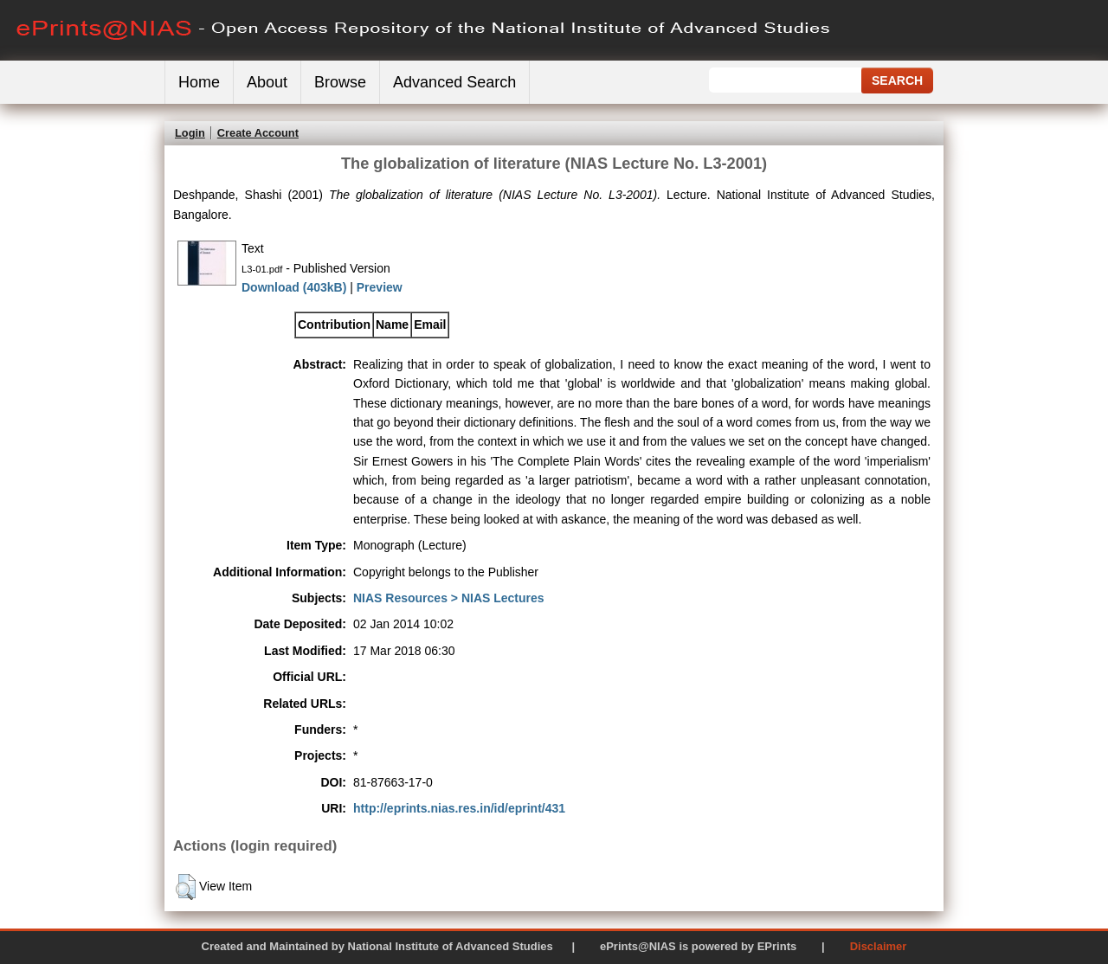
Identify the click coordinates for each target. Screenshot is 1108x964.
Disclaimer (878, 946)
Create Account (258, 132)
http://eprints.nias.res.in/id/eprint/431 (459, 808)
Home (199, 82)
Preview (380, 287)
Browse (340, 82)
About (267, 82)
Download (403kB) (294, 287)
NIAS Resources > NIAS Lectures (448, 598)
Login (190, 132)
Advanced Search (454, 82)
